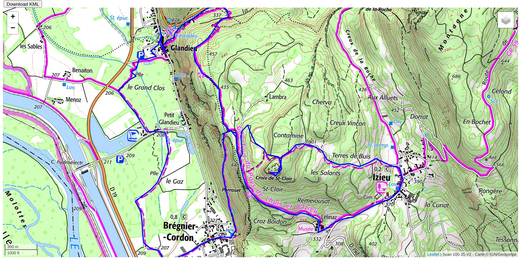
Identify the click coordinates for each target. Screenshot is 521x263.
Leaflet (433, 254)
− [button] (12, 28)
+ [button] (12, 17)
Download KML (23, 4)
